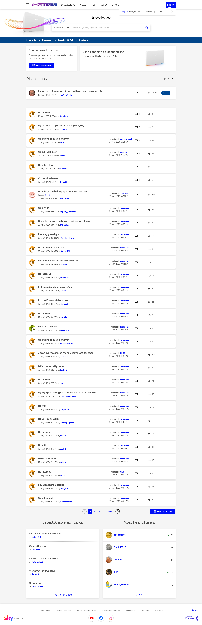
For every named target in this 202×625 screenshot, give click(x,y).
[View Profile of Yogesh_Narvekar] (68, 212)
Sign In (170, 4)
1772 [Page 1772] (110, 511)
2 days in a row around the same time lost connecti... (66, 352)
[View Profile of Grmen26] (64, 278)
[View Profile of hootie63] (63, 169)
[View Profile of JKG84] (122, 472)
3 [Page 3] (99, 511)
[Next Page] (117, 511)
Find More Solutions (62, 594)
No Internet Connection (51, 247)
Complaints (130, 611)
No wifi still (44, 165)
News (83, 4)
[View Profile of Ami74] (63, 291)
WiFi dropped (45, 497)
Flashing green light (48, 234)
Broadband (101, 17)
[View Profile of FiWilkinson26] (66, 343)
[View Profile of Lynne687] (64, 225)
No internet (44, 273)
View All (139, 594)
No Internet (44, 112)
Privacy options (44, 611)
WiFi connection (47, 458)
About (103, 4)
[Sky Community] (44, 5)
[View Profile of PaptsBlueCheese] (68, 396)
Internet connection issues (43, 558)
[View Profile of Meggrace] (64, 330)
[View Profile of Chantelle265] (66, 502)
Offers (115, 4)
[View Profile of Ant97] (62, 142)
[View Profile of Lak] (61, 383)
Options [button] (167, 78)
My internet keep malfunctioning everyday (61, 125)
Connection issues (48, 178)
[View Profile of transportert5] (126, 139)
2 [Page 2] (94, 511)
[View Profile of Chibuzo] (63, 129)
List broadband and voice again (55, 287)
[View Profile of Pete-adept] (37, 562)
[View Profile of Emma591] (64, 182)
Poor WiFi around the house (53, 300)
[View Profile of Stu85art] (64, 317)
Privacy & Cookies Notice (86, 611)
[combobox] (106, 27)
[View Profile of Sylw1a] (63, 436)
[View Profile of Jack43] (63, 449)
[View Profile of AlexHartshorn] (67, 238)
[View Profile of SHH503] (64, 475)
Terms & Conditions (63, 611)
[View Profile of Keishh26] (36, 537)
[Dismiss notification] (172, 12)
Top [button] (196, 610)
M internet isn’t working (42, 570)
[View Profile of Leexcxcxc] (64, 357)
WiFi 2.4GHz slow (47, 151)
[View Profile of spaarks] (63, 156)
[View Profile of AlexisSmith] (37, 586)
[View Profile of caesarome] (124, 208)
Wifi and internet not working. (45, 533)
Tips (93, 4)
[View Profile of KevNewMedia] (66, 95)
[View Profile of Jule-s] (63, 462)
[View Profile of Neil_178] (64, 488)
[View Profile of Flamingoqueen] (67, 423)
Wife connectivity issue (51, 366)
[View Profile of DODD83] (36, 549)
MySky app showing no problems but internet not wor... (68, 392)
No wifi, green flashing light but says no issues (63, 191)
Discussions (68, 4)
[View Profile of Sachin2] (63, 370)
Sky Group (159, 611)
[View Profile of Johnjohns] (64, 116)
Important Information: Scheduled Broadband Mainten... (69, 91)
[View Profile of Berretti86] (65, 304)
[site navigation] (27, 4)
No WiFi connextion (49, 418)
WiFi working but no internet (53, 138)
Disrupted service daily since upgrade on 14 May (64, 221)
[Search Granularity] (61, 27)
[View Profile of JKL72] (122, 353)
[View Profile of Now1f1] (64, 264)
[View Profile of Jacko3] (35, 574)
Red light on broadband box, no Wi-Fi (58, 260)
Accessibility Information (111, 611)
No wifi (42, 405)
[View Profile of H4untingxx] (65, 198)
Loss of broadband (48, 326)
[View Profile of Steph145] (64, 409)
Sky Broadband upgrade (51, 484)
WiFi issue (43, 207)
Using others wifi (38, 546)
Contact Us (145, 611)
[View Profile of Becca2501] (65, 251)
